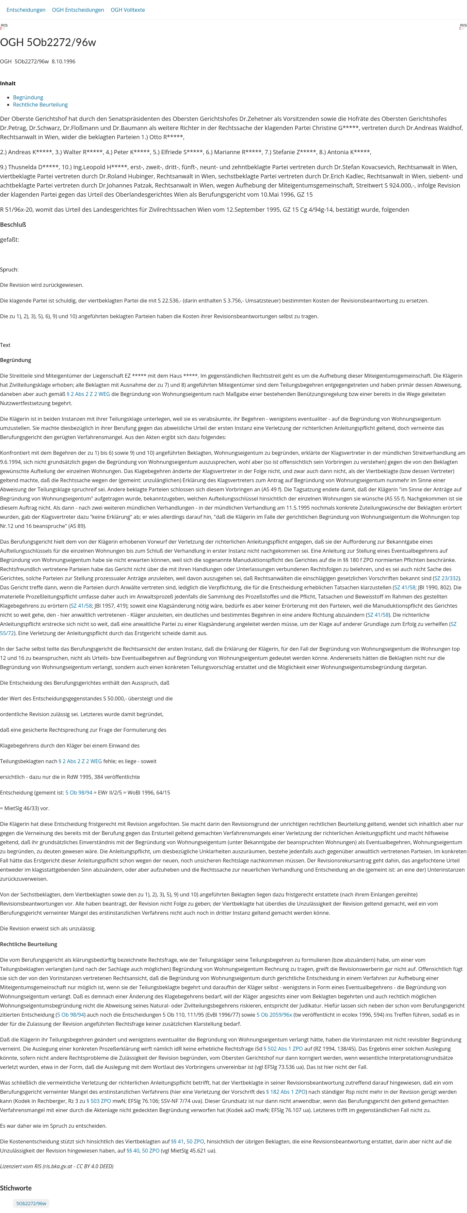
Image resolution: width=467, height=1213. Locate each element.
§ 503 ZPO (99, 1101)
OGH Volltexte (128, 9)
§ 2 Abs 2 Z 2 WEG (88, 394)
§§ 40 (133, 1150)
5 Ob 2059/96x (274, 1014)
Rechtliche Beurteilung (40, 104)
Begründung (28, 97)
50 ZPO (195, 1141)
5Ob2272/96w (31, 1203)
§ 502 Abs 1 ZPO (283, 1048)
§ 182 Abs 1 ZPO (285, 1091)
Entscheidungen (26, 9)
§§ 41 (177, 1141)
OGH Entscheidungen (78, 9)
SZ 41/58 (404, 587)
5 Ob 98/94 (78, 792)
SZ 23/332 (446, 578)
